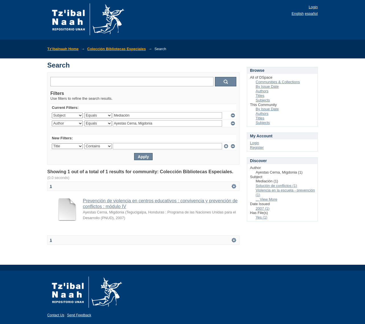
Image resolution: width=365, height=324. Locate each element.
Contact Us (55, 315)
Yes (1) (261, 217)
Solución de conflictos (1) (276, 186)
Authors (262, 91)
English (298, 13)
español (311, 13)
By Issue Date (267, 86)
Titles (260, 95)
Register (257, 147)
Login (313, 7)
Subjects (263, 100)
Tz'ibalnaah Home (63, 49)
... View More (266, 199)
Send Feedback (79, 315)
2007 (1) (262, 208)
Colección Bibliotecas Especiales (116, 49)
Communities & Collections (278, 82)
